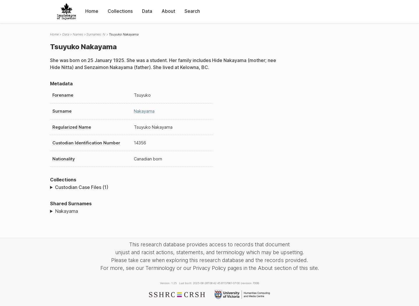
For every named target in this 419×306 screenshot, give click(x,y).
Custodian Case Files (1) (81, 187)
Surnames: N (95, 34)
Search (192, 11)
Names (78, 34)
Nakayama (144, 111)
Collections (120, 11)
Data (147, 11)
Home (91, 11)
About (168, 11)
